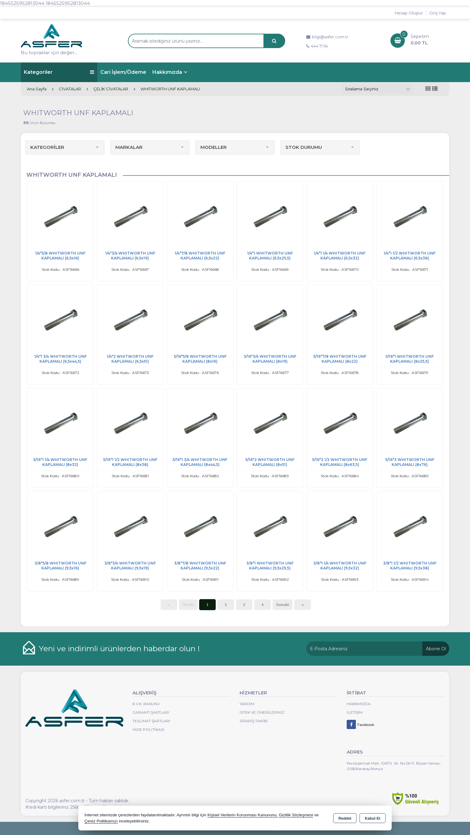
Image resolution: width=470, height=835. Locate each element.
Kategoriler (59, 72)
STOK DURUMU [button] (320, 147)
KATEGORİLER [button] (64, 147)
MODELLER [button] (235, 147)
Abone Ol (436, 649)
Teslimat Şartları (151, 721)
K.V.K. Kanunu (146, 703)
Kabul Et (372, 818)
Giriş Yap (437, 12)
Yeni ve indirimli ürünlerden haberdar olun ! (119, 648)
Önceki (188, 604)
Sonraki (282, 604)
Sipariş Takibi (254, 721)
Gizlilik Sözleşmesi (296, 815)
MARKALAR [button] (150, 147)
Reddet (344, 818)
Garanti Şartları (150, 712)
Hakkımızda (167, 72)
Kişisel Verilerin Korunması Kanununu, (242, 815)
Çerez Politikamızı (101, 821)
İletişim (355, 712)
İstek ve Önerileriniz (262, 712)
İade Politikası (148, 729)
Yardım (247, 703)
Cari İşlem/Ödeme (123, 72)
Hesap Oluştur (409, 12)
